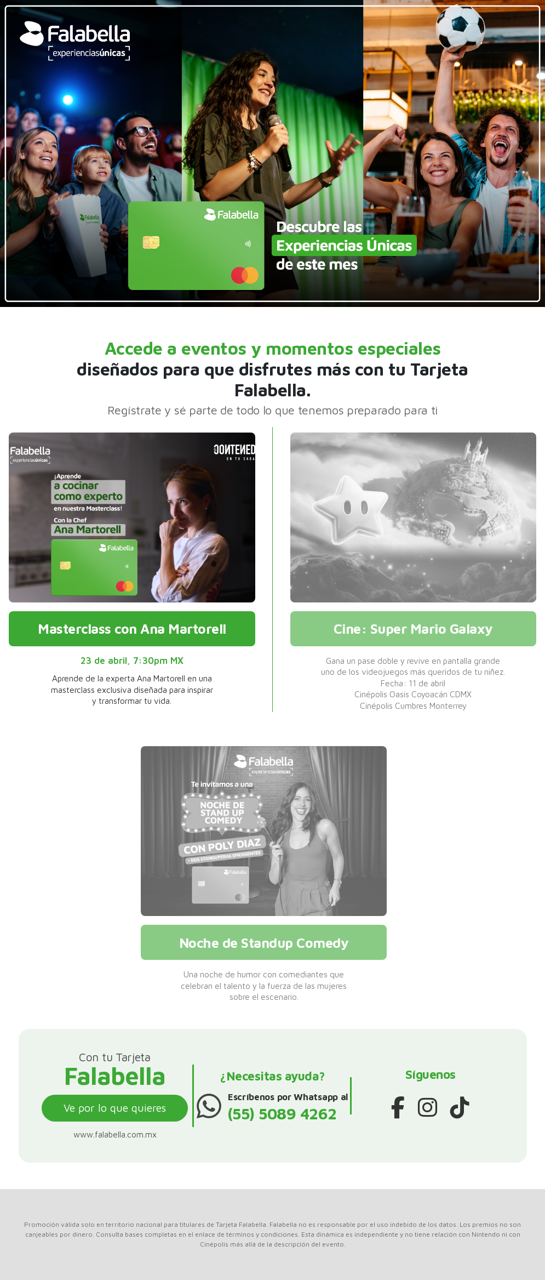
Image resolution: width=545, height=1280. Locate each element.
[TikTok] (459, 1107)
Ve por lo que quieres (115, 1107)
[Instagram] (427, 1107)
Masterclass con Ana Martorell (132, 628)
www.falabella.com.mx (115, 1134)
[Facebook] (398, 1107)
